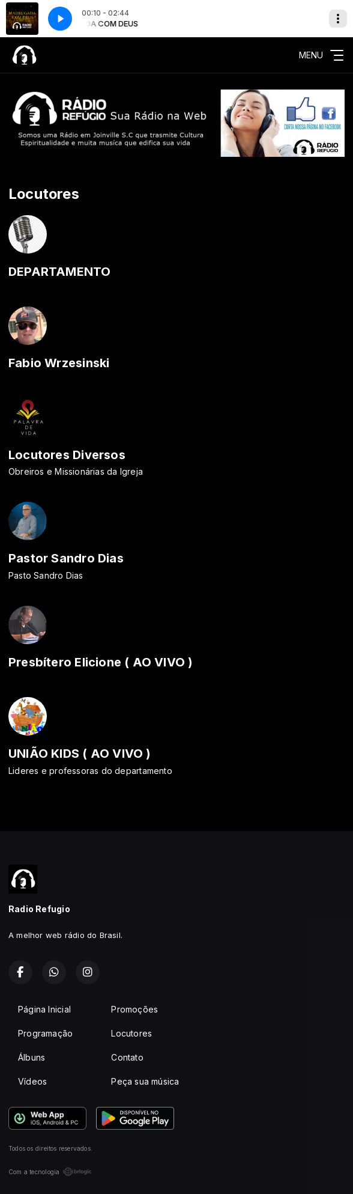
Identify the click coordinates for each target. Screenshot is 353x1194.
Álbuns (31, 1057)
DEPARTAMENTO (59, 271)
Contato (127, 1057)
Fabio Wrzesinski (58, 363)
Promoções (134, 1009)
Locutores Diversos (66, 455)
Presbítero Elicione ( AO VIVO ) (100, 662)
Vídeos (32, 1081)
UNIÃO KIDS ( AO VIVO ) (79, 753)
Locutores (131, 1033)
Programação (45, 1033)
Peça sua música (145, 1081)
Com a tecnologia (50, 1172)
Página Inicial (44, 1009)
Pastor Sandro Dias (66, 558)
